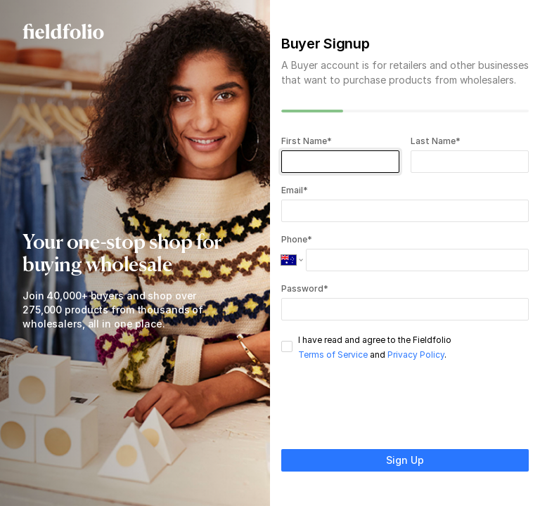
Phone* (296, 239)
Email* (294, 190)
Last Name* (436, 141)
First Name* (307, 141)
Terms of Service (333, 354)
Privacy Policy (415, 354)
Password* (304, 288)
